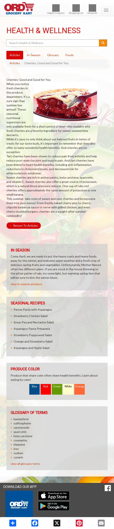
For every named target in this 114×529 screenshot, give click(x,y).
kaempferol (21, 419)
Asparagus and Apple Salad (31, 348)
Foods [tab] (70, 55)
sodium (18, 453)
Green (57, 386)
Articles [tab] (15, 55)
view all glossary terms (25, 463)
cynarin (18, 457)
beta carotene (23, 436)
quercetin (20, 432)
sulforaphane (22, 423)
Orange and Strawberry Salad (33, 341)
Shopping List (76, 9)
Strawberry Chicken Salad (31, 316)
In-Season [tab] (33, 55)
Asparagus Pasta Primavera (32, 328)
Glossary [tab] (53, 55)
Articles (15, 63)
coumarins (20, 440)
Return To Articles (24, 225)
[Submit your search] (103, 43)
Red (45, 386)
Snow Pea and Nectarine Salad (34, 322)
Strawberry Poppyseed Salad (33, 335)
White (68, 386)
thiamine (19, 444)
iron (16, 449)
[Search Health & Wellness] (53, 43)
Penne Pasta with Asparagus (33, 309)
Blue (34, 386)
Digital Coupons (56, 9)
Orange (79, 386)
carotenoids (22, 427)
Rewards (92, 9)
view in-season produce (26, 284)
